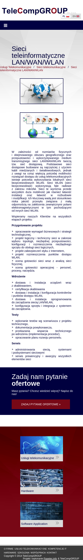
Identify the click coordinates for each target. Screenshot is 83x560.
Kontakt (52, 552)
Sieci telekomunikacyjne (51, 67)
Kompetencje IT (57, 549)
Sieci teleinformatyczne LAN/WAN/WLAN (38, 69)
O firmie (8, 549)
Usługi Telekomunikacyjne (15, 67)
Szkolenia (23, 552)
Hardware (10, 552)
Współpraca (38, 552)
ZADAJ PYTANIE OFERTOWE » (40, 404)
